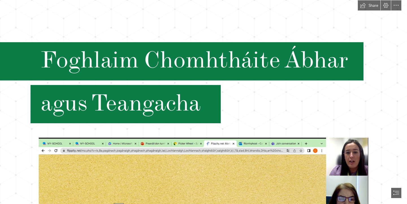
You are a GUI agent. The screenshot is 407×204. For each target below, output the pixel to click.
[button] (369, 5)
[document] (203, 102)
